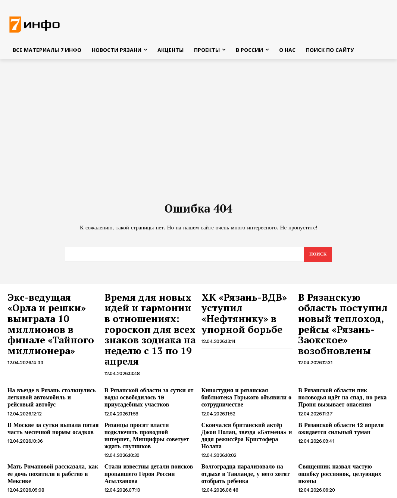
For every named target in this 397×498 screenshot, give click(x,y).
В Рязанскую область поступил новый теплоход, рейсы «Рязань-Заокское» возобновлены (337, 313)
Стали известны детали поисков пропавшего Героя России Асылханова (143, 434)
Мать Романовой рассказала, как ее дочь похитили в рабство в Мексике (50, 431)
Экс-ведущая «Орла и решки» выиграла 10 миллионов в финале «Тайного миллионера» (50, 309)
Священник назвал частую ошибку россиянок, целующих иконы (340, 431)
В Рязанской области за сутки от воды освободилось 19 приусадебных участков (149, 370)
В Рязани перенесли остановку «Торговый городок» (334, 463)
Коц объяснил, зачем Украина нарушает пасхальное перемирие (46, 463)
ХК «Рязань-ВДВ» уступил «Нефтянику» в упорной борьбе (244, 305)
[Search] (317, 257)
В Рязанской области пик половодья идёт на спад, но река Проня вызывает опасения (341, 370)
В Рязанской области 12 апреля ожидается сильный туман (335, 399)
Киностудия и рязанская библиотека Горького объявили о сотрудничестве (245, 367)
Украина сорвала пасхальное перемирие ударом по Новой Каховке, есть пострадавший (149, 466)
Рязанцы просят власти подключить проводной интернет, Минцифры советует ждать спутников (147, 402)
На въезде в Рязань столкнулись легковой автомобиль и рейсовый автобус (47, 370)
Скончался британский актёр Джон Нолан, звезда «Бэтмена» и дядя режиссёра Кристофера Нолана (244, 402)
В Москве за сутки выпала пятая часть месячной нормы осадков (47, 399)
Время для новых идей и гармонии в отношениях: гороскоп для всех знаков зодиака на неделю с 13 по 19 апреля (149, 317)
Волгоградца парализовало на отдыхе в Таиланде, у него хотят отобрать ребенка (246, 434)
